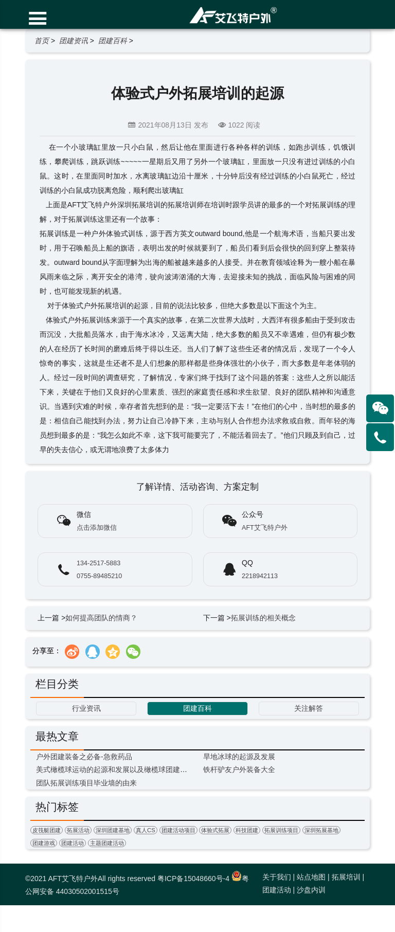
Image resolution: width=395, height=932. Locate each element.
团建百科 (112, 41)
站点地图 (311, 877)
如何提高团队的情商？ (101, 618)
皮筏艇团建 (46, 830)
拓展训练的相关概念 (263, 618)
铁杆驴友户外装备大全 (239, 769)
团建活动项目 (178, 830)
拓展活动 (78, 830)
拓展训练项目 (281, 830)
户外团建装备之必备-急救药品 (84, 756)
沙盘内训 (311, 890)
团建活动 (72, 843)
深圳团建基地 (113, 830)
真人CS (145, 830)
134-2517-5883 (98, 563)
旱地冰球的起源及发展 (239, 756)
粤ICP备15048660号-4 (193, 878)
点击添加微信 (97, 527)
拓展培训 (346, 877)
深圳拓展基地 (321, 830)
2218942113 (260, 576)
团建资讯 (73, 41)
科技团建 (247, 830)
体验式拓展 (215, 830)
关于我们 (276, 877)
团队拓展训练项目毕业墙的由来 (86, 783)
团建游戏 (43, 843)
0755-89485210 (99, 576)
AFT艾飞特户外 (265, 527)
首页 (41, 41)
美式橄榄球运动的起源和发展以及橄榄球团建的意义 (119, 769)
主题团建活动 (107, 843)
